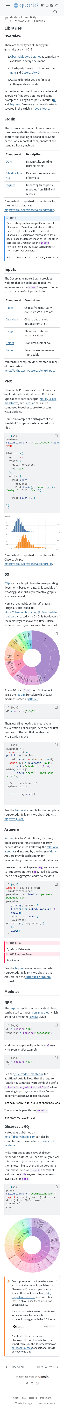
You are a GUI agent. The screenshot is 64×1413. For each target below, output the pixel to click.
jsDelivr (32, 699)
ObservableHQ (31, 72)
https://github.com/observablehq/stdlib (29, 210)
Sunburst (20, 810)
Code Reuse (42, 108)
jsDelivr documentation (29, 1074)
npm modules (40, 1012)
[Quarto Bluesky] (42, 5)
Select (10, 343)
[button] (7, 19)
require (10, 185)
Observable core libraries (25, 56)
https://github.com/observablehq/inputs (29, 370)
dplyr (53, 851)
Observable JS (22, 21)
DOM (9, 161)
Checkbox (12, 319)
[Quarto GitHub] (47, 5)
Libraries (39, 21)
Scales (52, 399)
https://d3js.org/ (14, 819)
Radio (9, 308)
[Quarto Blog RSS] (52, 5)
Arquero (15, 104)
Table (9, 350)
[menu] (8, 5)
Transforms (11, 403)
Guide (14, 17)
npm (13, 72)
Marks (43, 399)
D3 (54, 100)
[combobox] (55, 11)
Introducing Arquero (38, 977)
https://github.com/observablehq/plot (28, 564)
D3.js (7, 583)
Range (9, 331)
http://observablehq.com (19, 1137)
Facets (29, 403)
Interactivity (28, 17)
